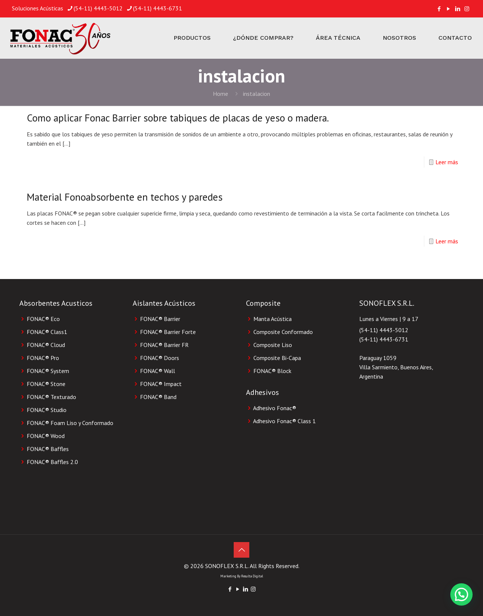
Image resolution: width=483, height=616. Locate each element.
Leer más (446, 162)
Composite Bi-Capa (277, 358)
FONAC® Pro (43, 358)
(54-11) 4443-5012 (383, 330)
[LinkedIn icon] (457, 8)
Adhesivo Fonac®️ (274, 408)
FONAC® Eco (43, 318)
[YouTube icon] (448, 8)
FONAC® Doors (159, 358)
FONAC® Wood (46, 436)
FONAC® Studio (47, 410)
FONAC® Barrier (160, 318)
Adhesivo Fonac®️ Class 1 (284, 421)
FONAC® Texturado (51, 397)
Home (220, 93)
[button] (461, 594)
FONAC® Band (158, 397)
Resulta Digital (252, 576)
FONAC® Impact (161, 384)
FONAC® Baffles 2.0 (52, 462)
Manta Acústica (272, 318)
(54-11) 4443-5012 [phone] (98, 8)
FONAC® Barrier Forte (168, 331)
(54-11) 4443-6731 (383, 339)
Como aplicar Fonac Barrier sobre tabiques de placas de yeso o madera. (178, 117)
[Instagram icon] (467, 8)
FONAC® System (48, 371)
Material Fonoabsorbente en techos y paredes (125, 197)
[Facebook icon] (439, 8)
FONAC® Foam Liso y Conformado (70, 423)
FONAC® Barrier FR (164, 344)
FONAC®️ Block (272, 371)
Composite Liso (272, 344)
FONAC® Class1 (47, 331)
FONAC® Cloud (46, 344)
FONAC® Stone (46, 384)
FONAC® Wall (157, 371)
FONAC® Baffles (48, 449)
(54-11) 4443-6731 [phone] (157, 8)
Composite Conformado (283, 331)
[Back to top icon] (241, 550)
